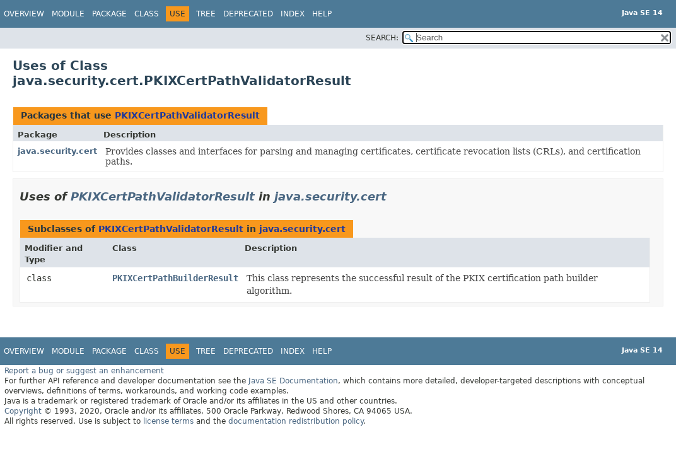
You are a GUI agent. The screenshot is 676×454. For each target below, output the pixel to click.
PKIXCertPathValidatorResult (187, 115)
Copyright (23, 411)
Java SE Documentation (293, 380)
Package (109, 13)
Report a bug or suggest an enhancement (84, 370)
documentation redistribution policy (295, 421)
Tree (206, 13)
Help (322, 13)
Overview (24, 13)
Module (68, 13)
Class (146, 13)
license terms (168, 421)
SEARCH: (382, 37)
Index (293, 13)
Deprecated (248, 13)
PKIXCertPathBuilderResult (175, 278)
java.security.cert (57, 151)
